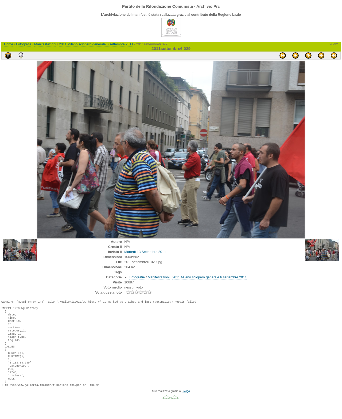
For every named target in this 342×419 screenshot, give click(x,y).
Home (8, 44)
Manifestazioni (45, 44)
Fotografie (24, 44)
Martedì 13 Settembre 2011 (145, 252)
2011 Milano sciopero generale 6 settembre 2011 (96, 44)
